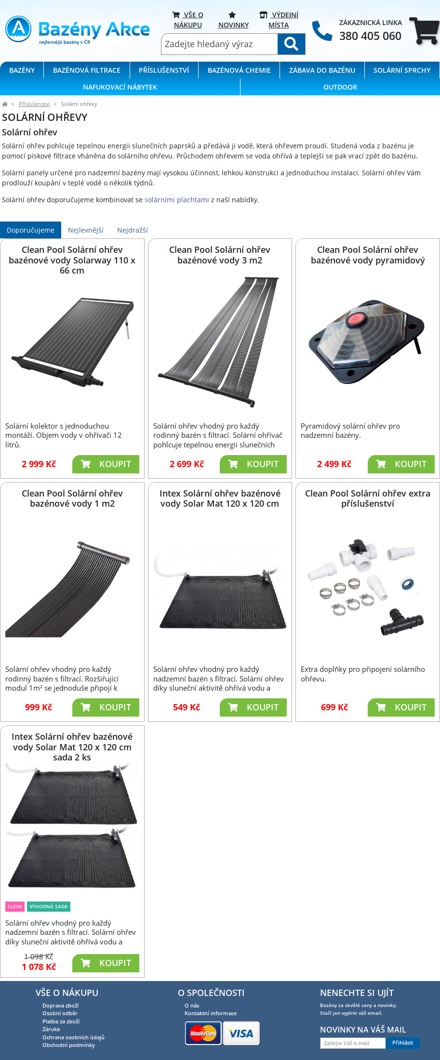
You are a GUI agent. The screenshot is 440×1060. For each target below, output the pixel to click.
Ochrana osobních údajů (73, 1037)
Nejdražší (132, 230)
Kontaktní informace (211, 1013)
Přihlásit (402, 1042)
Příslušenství (34, 104)
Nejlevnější (86, 230)
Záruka (51, 1029)
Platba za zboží (61, 1021)
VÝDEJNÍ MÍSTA (278, 19)
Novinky (233, 19)
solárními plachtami (177, 199)
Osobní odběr (60, 1013)
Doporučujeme (30, 230)
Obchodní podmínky (68, 1044)
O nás (192, 1005)
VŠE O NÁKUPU (187, 19)
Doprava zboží (60, 1005)
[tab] (424, 31)
